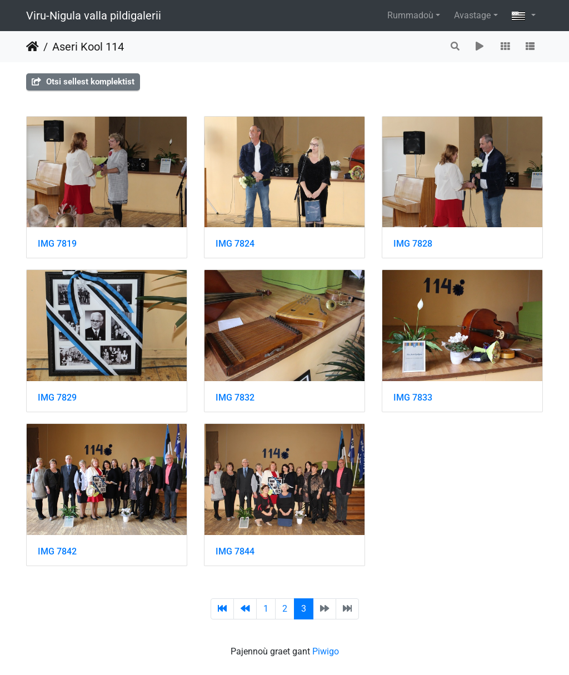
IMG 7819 (57, 243)
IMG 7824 (235, 243)
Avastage (472, 15)
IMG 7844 (235, 551)
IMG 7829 (57, 397)
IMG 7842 (57, 551)
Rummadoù (410, 15)
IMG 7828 (412, 243)
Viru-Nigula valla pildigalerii (93, 15)
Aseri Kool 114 (88, 46)
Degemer (32, 46)
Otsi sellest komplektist (83, 82)
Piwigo (325, 651)
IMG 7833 (412, 397)
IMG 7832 (235, 397)
